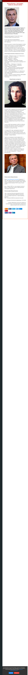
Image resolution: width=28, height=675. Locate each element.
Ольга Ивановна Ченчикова (13, 179)
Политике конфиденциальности (16, 670)
